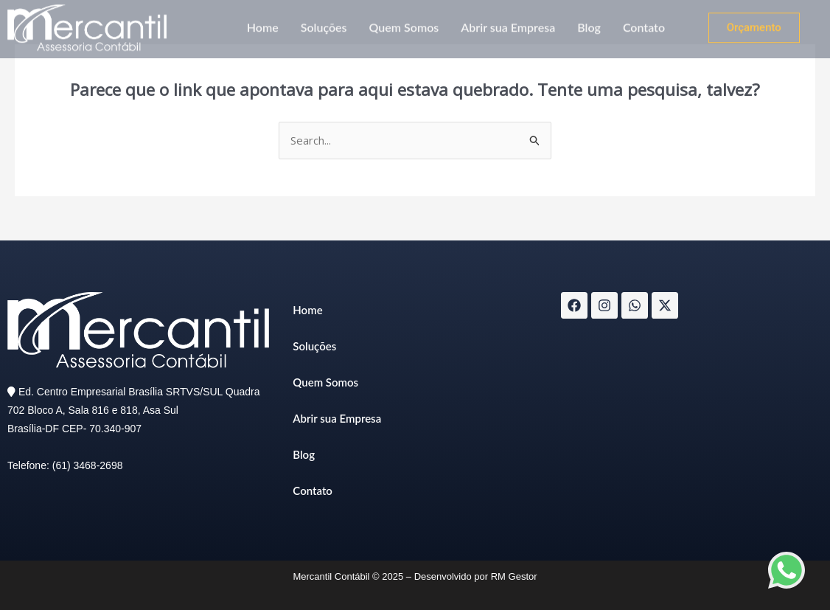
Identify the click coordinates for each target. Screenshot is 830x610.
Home (263, 23)
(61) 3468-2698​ (87, 465)
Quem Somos (404, 23)
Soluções (324, 23)
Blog (589, 23)
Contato (644, 23)
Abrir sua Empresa (508, 23)
